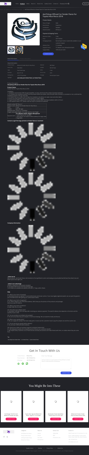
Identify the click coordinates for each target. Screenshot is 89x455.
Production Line (56, 437)
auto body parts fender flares (14, 339)
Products (22, 3)
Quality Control (47, 3)
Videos (27, 3)
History (39, 433)
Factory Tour (40, 3)
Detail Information (12, 58)
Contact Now (48, 54)
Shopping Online (64, 3)
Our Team (40, 437)
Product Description (25, 58)
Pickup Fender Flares (26, 435)
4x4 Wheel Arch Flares (26, 433)
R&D (54, 435)
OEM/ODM (55, 433)
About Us (33, 3)
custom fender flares (34, 339)
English (86, 3)
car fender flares (25, 339)
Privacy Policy (50, 448)
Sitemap (40, 448)
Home (17, 3)
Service (39, 435)
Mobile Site (60, 448)
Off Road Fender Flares (26, 437)
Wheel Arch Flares (25, 440)
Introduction (40, 439)
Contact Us (55, 3)
